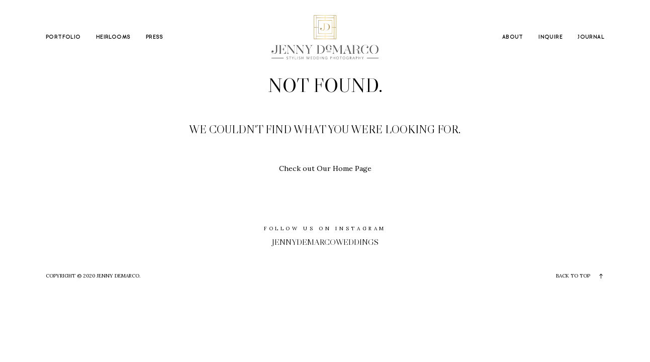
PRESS (154, 37)
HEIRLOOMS (113, 37)
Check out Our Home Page (325, 168)
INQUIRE (550, 37)
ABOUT (512, 37)
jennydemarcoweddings (325, 242)
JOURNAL (591, 37)
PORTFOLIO (63, 37)
